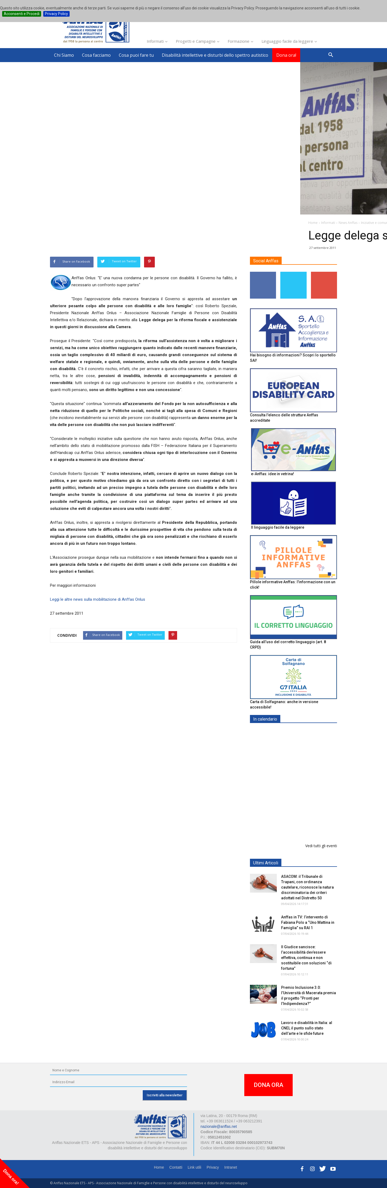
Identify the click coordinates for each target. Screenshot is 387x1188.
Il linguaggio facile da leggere (277, 527)
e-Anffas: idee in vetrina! (272, 474)
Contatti (175, 1167)
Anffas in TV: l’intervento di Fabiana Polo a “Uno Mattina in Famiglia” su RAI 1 (307, 922)
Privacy (213, 1167)
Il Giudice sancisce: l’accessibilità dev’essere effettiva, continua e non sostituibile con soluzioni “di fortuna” (306, 958)
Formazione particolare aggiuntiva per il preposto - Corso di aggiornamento (305, 766)
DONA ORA (268, 1085)
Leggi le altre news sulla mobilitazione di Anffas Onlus (97, 599)
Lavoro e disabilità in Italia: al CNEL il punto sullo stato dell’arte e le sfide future (306, 1028)
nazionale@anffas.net (218, 1126)
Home (159, 1167)
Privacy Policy (56, 14)
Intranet (230, 1167)
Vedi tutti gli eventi (321, 845)
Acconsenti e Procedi (22, 14)
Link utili (194, 1167)
